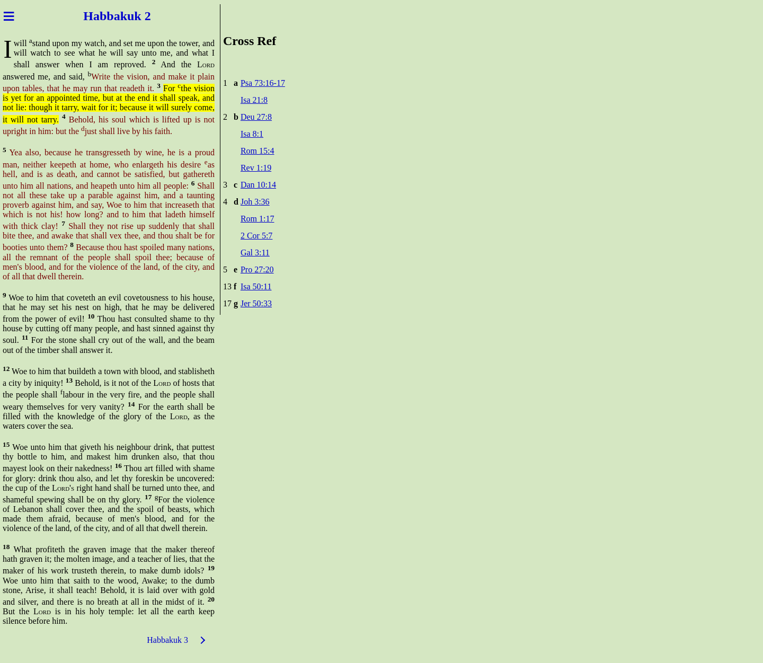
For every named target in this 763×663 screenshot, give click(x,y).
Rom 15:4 (257, 150)
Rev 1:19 (256, 167)
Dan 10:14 (258, 184)
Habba (101, 16)
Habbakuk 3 (167, 639)
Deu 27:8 (256, 116)
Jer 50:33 (256, 303)
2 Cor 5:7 (256, 235)
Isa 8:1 (252, 133)
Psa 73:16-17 (263, 82)
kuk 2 (135, 16)
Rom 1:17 (257, 218)
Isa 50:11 (256, 286)
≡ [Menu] (9, 16)
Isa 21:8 (254, 99)
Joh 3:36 (255, 201)
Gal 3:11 (255, 252)
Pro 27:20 (257, 269)
